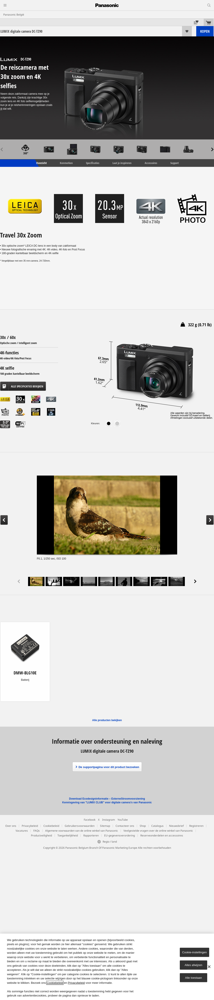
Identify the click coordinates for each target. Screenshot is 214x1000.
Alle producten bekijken (107, 720)
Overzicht (41, 163)
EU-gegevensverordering (119, 835)
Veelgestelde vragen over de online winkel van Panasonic (158, 830)
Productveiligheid (41, 835)
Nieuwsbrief (176, 826)
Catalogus (157, 826)
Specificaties (92, 163)
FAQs (36, 830)
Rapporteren (91, 835)
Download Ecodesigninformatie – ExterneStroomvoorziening (107, 798)
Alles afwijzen (193, 965)
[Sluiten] (209, 966)
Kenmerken (66, 163)
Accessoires (151, 163)
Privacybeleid (30, 826)
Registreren (196, 826)
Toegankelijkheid (67, 835)
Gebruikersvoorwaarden (80, 826)
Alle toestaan (193, 977)
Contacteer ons (125, 826)
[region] (107, 967)
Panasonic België (13, 14)
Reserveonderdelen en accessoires (161, 835)
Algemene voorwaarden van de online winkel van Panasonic (81, 830)
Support (174, 163)
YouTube (123, 820)
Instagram (108, 820)
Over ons (10, 826)
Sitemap (105, 826)
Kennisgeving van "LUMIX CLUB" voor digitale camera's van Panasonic (107, 802)
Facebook (89, 820)
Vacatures (22, 830)
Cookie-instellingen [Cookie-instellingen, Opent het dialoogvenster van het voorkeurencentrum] (194, 952)
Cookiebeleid (51, 826)
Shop (143, 826)
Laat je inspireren (122, 163)
